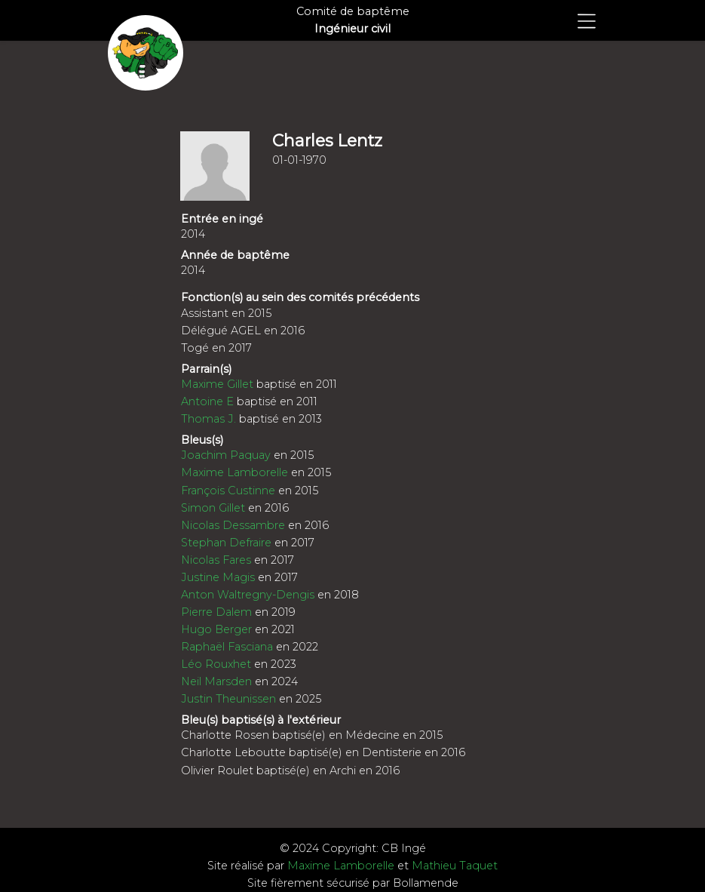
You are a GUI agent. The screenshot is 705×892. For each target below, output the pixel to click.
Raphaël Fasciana (227, 647)
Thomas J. (208, 419)
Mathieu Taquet (455, 865)
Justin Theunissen (228, 699)
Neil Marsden (216, 681)
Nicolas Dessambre (233, 525)
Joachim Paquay (226, 455)
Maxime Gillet (217, 384)
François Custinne (228, 490)
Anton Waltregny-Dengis (247, 594)
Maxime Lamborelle (234, 472)
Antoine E (207, 401)
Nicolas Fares (216, 560)
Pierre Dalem (216, 612)
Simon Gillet (213, 508)
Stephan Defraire (226, 542)
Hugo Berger (216, 629)
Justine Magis (218, 577)
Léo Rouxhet (216, 664)
